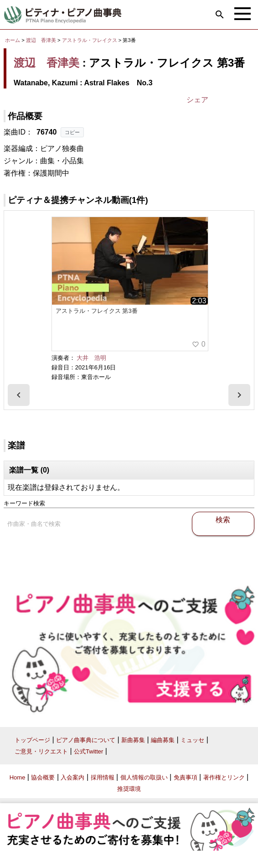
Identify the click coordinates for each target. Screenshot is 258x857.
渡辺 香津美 (41, 40)
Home (18, 777)
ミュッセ (192, 740)
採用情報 (102, 777)
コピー (72, 132)
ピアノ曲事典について (85, 740)
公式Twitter (88, 751)
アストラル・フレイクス (90, 40)
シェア (197, 100)
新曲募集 (133, 740)
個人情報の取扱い (144, 777)
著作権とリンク (224, 777)
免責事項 (185, 777)
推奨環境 (129, 788)
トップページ (32, 740)
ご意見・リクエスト (41, 751)
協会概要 (43, 777)
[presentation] (19, 395)
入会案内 (72, 777)
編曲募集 (163, 740)
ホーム (12, 40)
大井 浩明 (91, 357)
